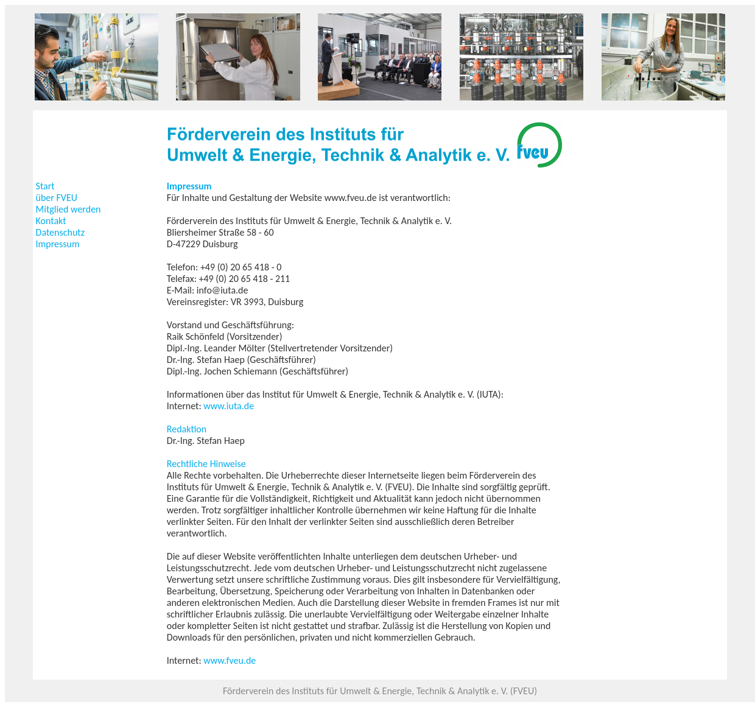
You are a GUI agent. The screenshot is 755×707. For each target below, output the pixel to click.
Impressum (58, 244)
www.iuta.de (228, 406)
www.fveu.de (229, 660)
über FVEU (56, 197)
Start (45, 186)
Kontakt (51, 221)
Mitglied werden (68, 209)
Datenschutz (60, 232)
